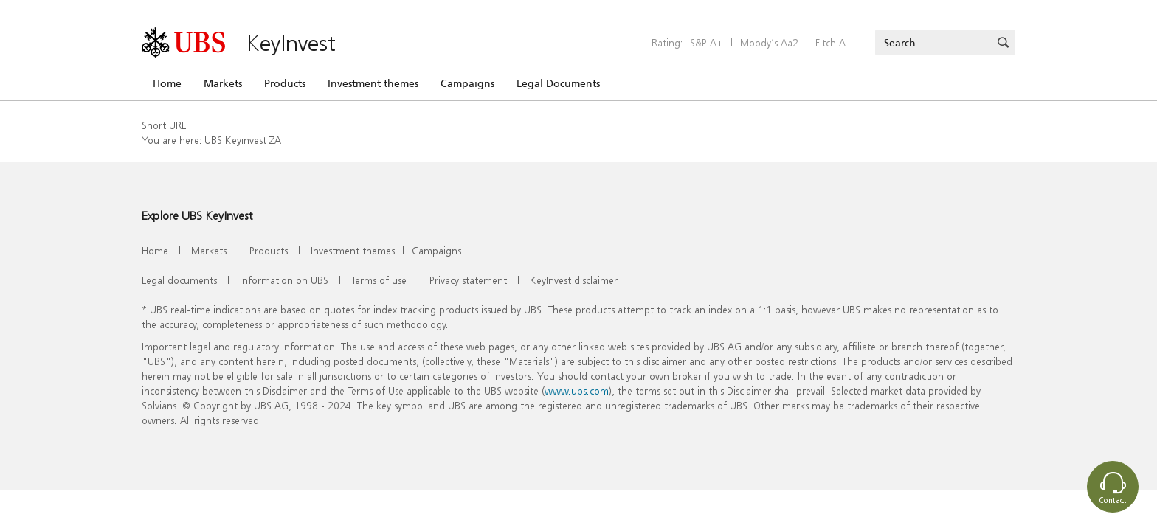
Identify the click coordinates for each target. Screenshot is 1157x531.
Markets (223, 83)
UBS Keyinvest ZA (242, 140)
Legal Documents (558, 83)
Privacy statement (468, 280)
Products (284, 83)
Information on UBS (284, 280)
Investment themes (373, 83)
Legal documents (179, 280)
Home (167, 83)
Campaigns (467, 83)
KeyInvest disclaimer (574, 280)
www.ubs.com (577, 391)
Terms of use (379, 280)
